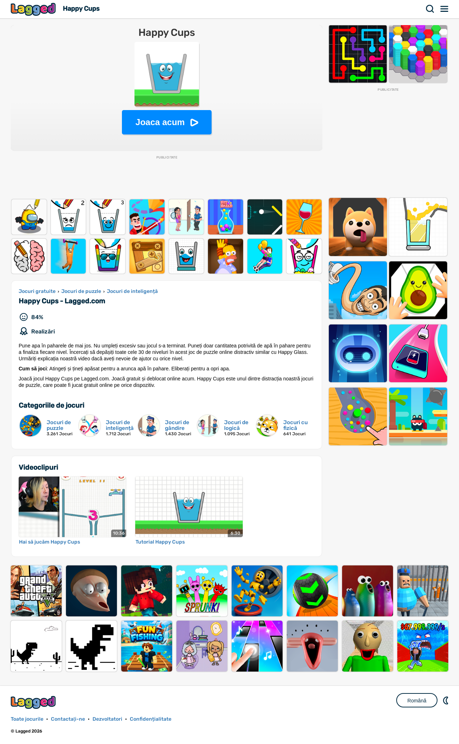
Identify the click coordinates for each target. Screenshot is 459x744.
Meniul (444, 9)
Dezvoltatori (107, 719)
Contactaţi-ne (68, 719)
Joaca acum (160, 122)
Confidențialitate (150, 719)
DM (446, 700)
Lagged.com (34, 702)
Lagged (34, 9)
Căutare (430, 9)
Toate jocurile (27, 719)
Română (416, 700)
